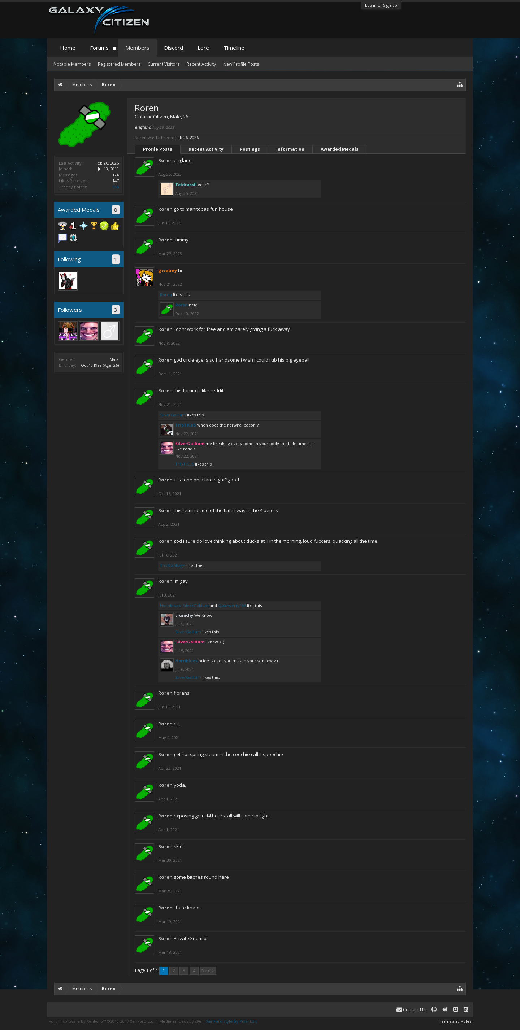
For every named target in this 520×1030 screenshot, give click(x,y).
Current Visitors (163, 64)
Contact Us (410, 1010)
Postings (250, 149)
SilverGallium (173, 415)
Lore (203, 47)
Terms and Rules (455, 1021)
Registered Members (119, 64)
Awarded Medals (340, 149)
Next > (208, 971)
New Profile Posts (241, 64)
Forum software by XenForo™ (102, 1021)
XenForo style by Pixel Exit (231, 1021)
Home (67, 47)
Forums (99, 47)
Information (290, 149)
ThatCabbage (172, 565)
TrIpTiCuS (185, 425)
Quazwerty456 (232, 605)
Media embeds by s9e (180, 1021)
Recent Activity (206, 149)
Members (137, 47)
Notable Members (72, 64)
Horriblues (170, 605)
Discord (173, 47)
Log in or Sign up (381, 5)
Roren (165, 160)
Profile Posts (157, 149)
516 (115, 186)
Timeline (234, 47)
